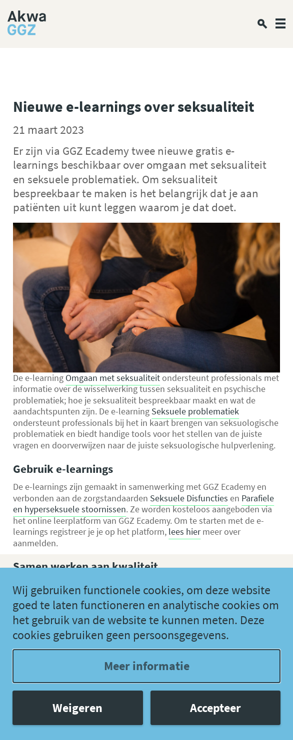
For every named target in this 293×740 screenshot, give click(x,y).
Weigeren (77, 708)
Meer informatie (147, 666)
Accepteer (215, 708)
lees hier (184, 531)
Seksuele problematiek (195, 411)
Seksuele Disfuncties (189, 498)
